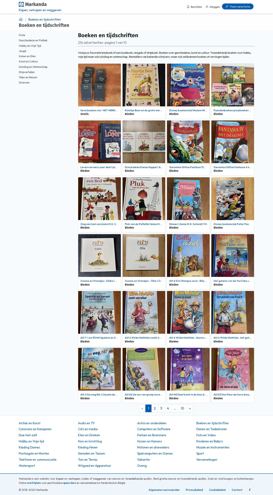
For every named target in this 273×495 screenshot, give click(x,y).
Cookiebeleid (217, 490)
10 (182, 408)
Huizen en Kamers (149, 441)
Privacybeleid (194, 490)
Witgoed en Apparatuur (94, 466)
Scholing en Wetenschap (33, 67)
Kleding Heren (88, 447)
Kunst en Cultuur (28, 61)
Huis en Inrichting (90, 441)
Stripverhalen (27, 72)
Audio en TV (86, 423)
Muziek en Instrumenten (212, 447)
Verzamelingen (206, 460)
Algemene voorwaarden (164, 490)
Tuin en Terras (87, 460)
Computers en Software (153, 429)
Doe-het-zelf (28, 435)
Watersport (27, 466)
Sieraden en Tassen (91, 453)
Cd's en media (88, 429)
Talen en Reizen (28, 77)
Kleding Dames (29, 447)
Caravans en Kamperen (35, 429)
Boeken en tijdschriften (44, 19)
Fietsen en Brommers (151, 435)
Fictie (22, 35)
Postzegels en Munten (34, 453)
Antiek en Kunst (29, 423)
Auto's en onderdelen (151, 423)
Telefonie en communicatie (37, 460)
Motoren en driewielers (153, 447)
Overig (142, 466)
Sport (200, 453)
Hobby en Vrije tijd (31, 441)
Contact (237, 490)
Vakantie (143, 460)
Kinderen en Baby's (209, 441)
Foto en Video (206, 435)
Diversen (24, 82)
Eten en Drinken (89, 435)
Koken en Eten (27, 56)
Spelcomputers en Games (155, 453)
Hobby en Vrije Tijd (30, 45)
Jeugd (22, 51)
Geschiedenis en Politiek (33, 40)
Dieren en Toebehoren (211, 429)
